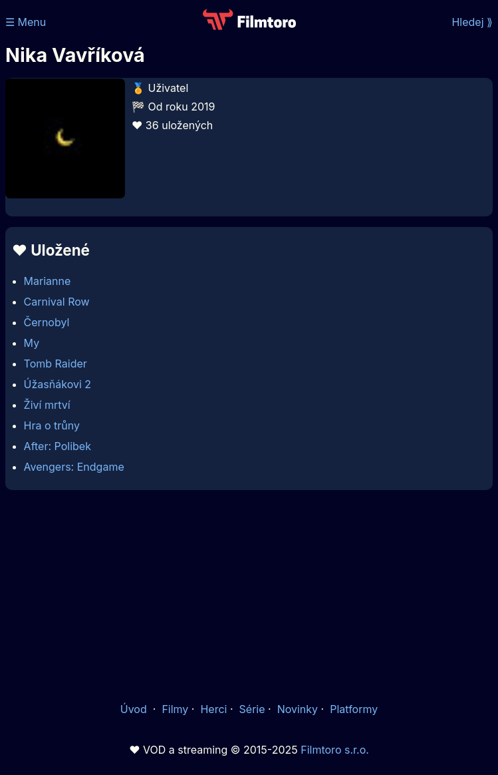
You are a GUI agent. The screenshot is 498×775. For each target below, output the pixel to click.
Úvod (135, 709)
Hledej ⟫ (472, 22)
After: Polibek (57, 446)
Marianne (47, 281)
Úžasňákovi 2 (57, 384)
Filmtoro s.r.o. (335, 749)
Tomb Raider (55, 363)
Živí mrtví (47, 404)
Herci (213, 709)
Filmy (175, 709)
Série (252, 709)
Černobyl (47, 322)
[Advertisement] (249, 594)
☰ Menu (25, 22)
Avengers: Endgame (74, 466)
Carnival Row (57, 301)
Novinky (297, 709)
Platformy (354, 709)
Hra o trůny (52, 425)
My (32, 343)
